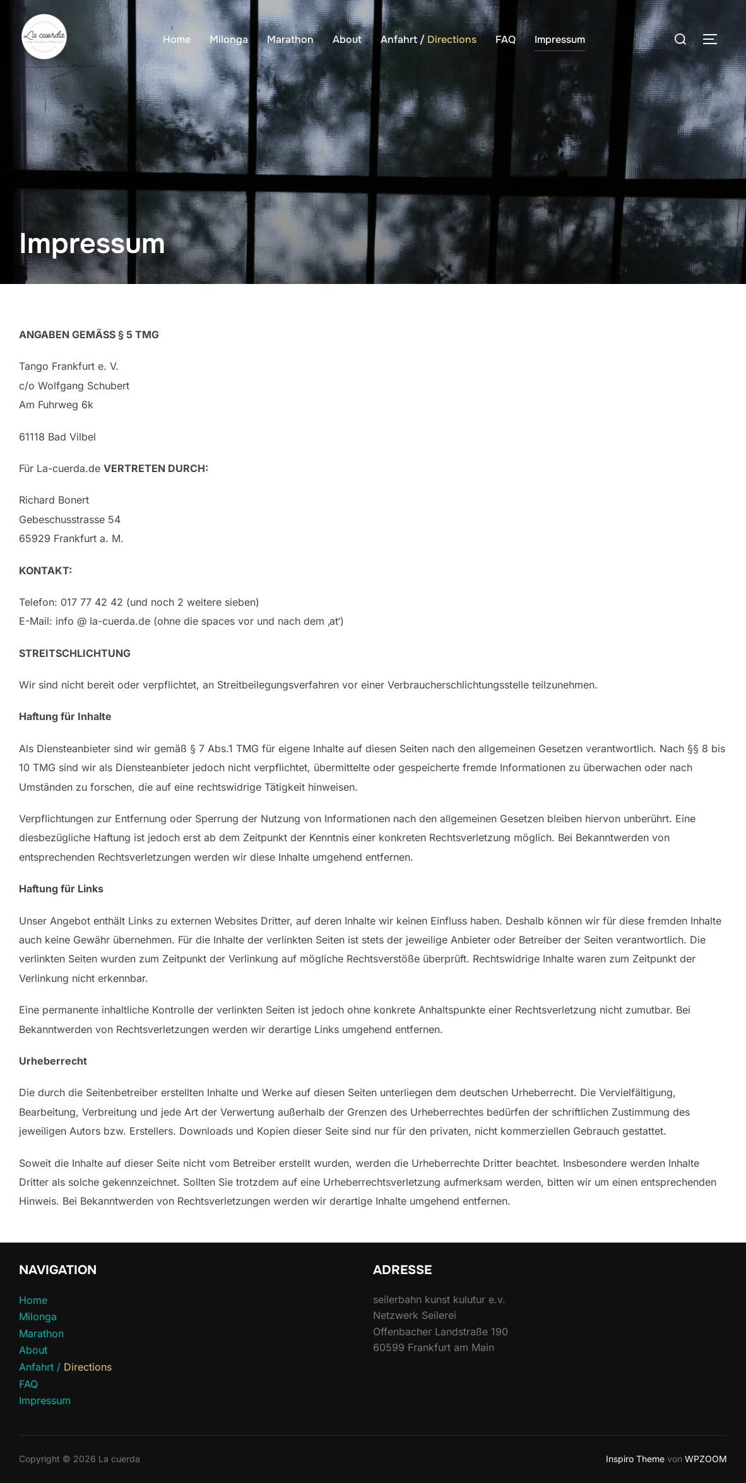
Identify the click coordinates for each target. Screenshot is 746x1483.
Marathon (290, 39)
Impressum (560, 39)
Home (177, 39)
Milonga (229, 39)
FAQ (505, 39)
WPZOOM (706, 1458)
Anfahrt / (429, 39)
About (347, 39)
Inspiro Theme (635, 1458)
